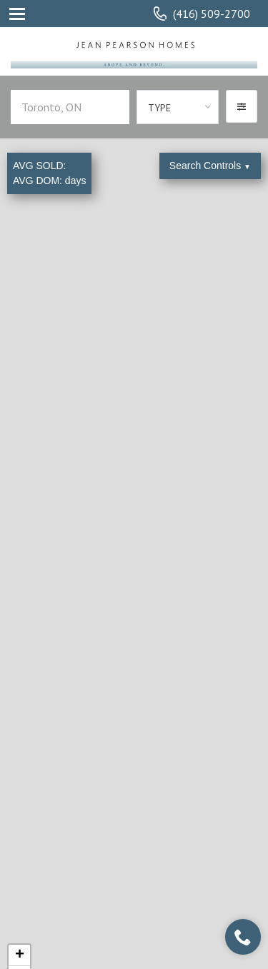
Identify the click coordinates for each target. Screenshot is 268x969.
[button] (241, 106)
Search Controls (210, 165)
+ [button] (19, 955)
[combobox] (178, 107)
